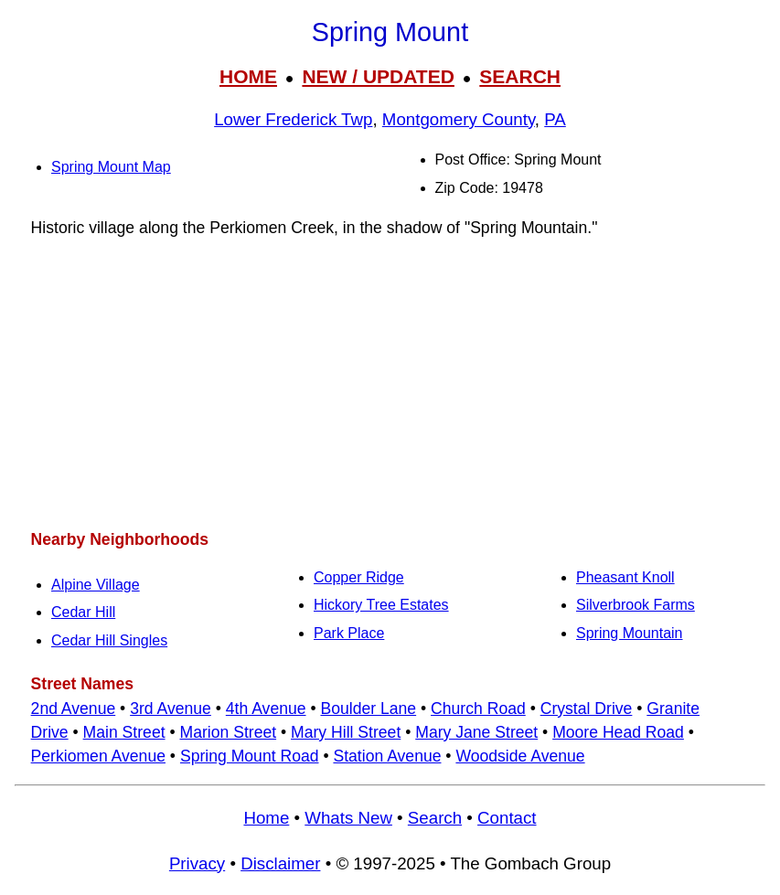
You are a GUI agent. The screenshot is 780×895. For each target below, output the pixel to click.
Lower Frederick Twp (293, 119)
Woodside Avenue (519, 756)
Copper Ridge (359, 577)
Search (435, 817)
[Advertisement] (390, 383)
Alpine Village (95, 584)
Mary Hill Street (346, 732)
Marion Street (228, 732)
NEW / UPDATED (378, 76)
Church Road (478, 708)
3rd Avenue (170, 708)
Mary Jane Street (476, 732)
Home (266, 817)
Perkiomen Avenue (98, 756)
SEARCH (520, 76)
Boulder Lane (368, 708)
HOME (248, 76)
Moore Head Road (618, 732)
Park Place (349, 633)
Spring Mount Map (111, 167)
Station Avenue (387, 756)
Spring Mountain (629, 633)
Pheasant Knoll (625, 577)
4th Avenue (266, 708)
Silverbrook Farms (635, 605)
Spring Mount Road (249, 756)
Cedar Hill (83, 612)
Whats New (348, 817)
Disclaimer (280, 863)
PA (555, 119)
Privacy (197, 863)
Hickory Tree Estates (381, 605)
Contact (506, 817)
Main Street (124, 732)
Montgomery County (458, 119)
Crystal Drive (586, 708)
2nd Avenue (73, 708)
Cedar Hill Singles (109, 640)
